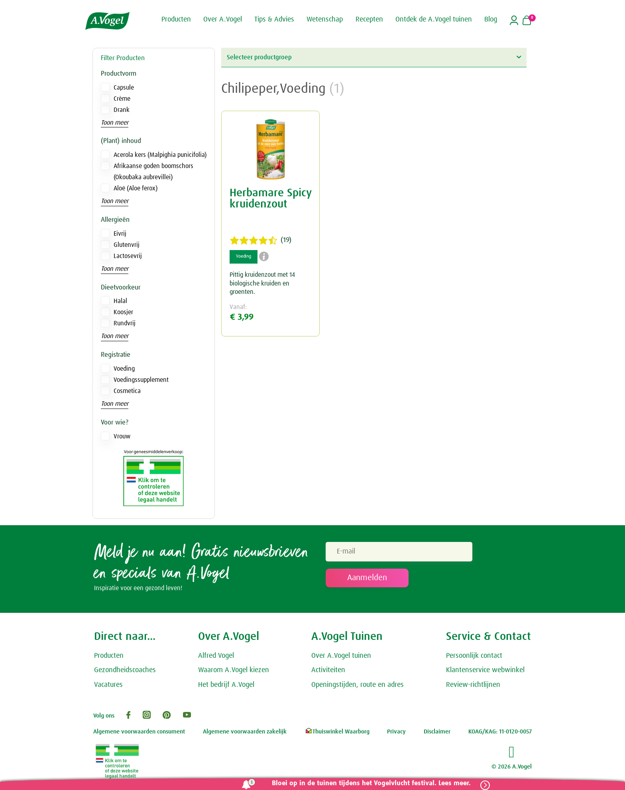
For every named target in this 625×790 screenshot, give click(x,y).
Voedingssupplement (141, 380)
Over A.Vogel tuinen (341, 655)
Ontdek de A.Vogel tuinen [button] (433, 19)
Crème (122, 99)
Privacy (396, 732)
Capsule (124, 87)
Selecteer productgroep (374, 57)
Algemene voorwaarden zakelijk (245, 732)
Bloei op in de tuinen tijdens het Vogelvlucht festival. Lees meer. (371, 783)
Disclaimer (437, 732)
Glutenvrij (127, 245)
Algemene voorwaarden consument (139, 732)
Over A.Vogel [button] (222, 19)
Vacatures (108, 684)
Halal (120, 301)
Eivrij (120, 234)
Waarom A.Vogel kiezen (233, 670)
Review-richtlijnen (473, 684)
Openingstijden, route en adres (357, 684)
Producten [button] (176, 19)
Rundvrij (125, 323)
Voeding (124, 369)
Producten (109, 655)
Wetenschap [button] (325, 19)
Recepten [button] (369, 19)
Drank (122, 110)
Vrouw (122, 436)
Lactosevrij (128, 256)
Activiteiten (328, 670)
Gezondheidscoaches (125, 670)
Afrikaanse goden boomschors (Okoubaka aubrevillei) (153, 171)
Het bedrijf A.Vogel (226, 684)
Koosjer (123, 312)
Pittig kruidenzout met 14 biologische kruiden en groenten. (262, 283)
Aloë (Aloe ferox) (135, 188)
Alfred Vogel (216, 655)
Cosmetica (127, 391)
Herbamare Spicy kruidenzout (270, 199)
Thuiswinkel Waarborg (337, 732)
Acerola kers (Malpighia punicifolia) (160, 155)
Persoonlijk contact (474, 655)
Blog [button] (490, 19)
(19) (260, 240)
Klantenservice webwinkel (485, 670)
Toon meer (114, 122)
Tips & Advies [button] (274, 19)
